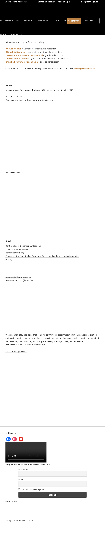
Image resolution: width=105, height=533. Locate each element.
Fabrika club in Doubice (17, 58)
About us (16, 34)
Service (28, 20)
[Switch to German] (57, 9)
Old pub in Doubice (15, 52)
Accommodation (9, 20)
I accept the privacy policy (31, 489)
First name (23, 469)
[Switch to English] (41, 9)
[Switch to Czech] (24, 9)
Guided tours (71, 20)
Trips (3, 34)
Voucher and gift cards (16, 351)
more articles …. (12, 501)
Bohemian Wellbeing (14, 252)
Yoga (56, 20)
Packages (42, 20)
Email (20, 479)
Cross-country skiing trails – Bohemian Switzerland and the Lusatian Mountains (42, 256)
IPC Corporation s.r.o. (24, 520)
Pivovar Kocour (13, 48)
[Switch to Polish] (74, 9)
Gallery (89, 20)
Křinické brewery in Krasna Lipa (21, 61)
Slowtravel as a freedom (16, 249)
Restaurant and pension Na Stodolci (24, 55)
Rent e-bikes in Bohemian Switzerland (23, 245)
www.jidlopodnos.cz (84, 68)
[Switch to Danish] (90, 9)
